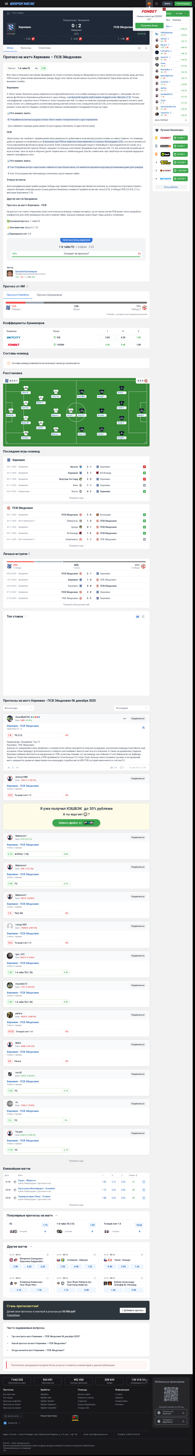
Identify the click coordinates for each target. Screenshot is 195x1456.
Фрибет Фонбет (47, 1401)
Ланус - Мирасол (27, 1180)
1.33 (90, 1266)
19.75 (11, 1031)
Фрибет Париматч (48, 1404)
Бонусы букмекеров (86, 1404)
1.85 (138, 337)
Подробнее (13, 1315)
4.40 (123, 345)
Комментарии (121, 1401)
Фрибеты (44, 1394)
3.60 (107, 345)
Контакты (119, 1404)
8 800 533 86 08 (133, 1434)
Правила (119, 1398)
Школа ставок (84, 1394)
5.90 (110, 1266)
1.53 (10, 1091)
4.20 (123, 337)
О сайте (118, 1394)
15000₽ (58, 345)
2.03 (43, 68)
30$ (56, 337)
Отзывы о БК (83, 1408)
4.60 (123, 1198)
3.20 (114, 1198)
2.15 (19, 1290)
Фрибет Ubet (46, 1398)
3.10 (114, 1182)
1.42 (137, 1266)
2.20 (43, 1266)
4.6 (9, 1061)
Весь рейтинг (171, 187)
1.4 (9, 913)
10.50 (139, 1225)
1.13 (66, 1290)
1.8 (9, 735)
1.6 (9, 1120)
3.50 (107, 337)
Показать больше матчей (76, 604)
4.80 (123, 1190)
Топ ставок (8, 1398)
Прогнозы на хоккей (12, 1408)
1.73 (10, 1150)
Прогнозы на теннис (12, 1404)
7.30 (63, 1266)
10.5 (10, 795)
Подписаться (137, 719)
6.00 (76, 1266)
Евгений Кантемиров (26, 271)
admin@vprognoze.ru (98, 1434)
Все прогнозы (9, 1394)
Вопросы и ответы (86, 1398)
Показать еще (76, 498)
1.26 (113, 1290)
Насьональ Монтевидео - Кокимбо (36, 1188)
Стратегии (82, 1401)
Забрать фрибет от (76, 822)
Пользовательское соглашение (17, 1448)
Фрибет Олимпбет (48, 1408)
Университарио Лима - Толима (34, 1196)
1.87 (10, 972)
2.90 (15, 1266)
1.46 (10, 883)
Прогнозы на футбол (12, 1401)
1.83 (138, 345)
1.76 (104, 1190)
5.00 (123, 1182)
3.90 (133, 1290)
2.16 (10, 854)
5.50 (123, 1266)
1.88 (104, 1198)
